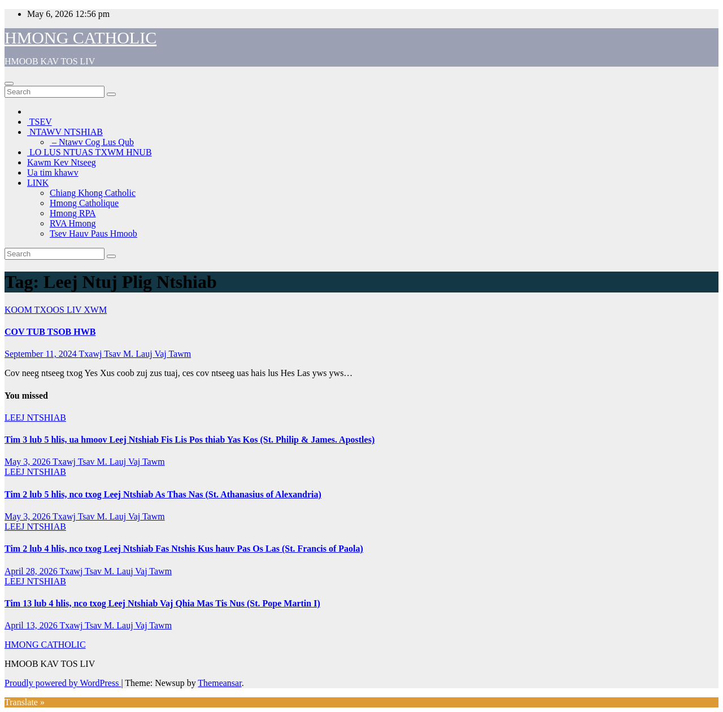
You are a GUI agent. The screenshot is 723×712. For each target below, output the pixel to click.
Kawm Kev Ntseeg (61, 162)
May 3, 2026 (29, 461)
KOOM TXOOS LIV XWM (56, 309)
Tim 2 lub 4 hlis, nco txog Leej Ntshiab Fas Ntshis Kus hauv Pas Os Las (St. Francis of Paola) (184, 548)
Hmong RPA (73, 213)
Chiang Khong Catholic (93, 193)
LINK (38, 182)
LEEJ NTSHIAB (35, 417)
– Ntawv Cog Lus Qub (92, 142)
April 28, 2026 (32, 571)
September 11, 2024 (42, 354)
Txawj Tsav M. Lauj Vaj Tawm (135, 354)
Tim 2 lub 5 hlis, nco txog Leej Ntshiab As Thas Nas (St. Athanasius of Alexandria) (163, 494)
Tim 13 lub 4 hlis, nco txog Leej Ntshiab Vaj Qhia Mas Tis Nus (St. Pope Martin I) (162, 603)
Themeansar (219, 683)
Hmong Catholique (84, 203)
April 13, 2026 (32, 625)
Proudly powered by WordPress (63, 683)
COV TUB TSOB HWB (50, 332)
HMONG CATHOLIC (80, 37)
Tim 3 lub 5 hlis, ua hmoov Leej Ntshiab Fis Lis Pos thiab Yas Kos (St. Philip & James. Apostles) (189, 439)
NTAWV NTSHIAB (65, 132)
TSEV (39, 121)
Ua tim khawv (53, 172)
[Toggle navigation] (9, 83)
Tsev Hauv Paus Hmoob (93, 233)
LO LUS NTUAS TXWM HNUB (89, 152)
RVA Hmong (73, 223)
